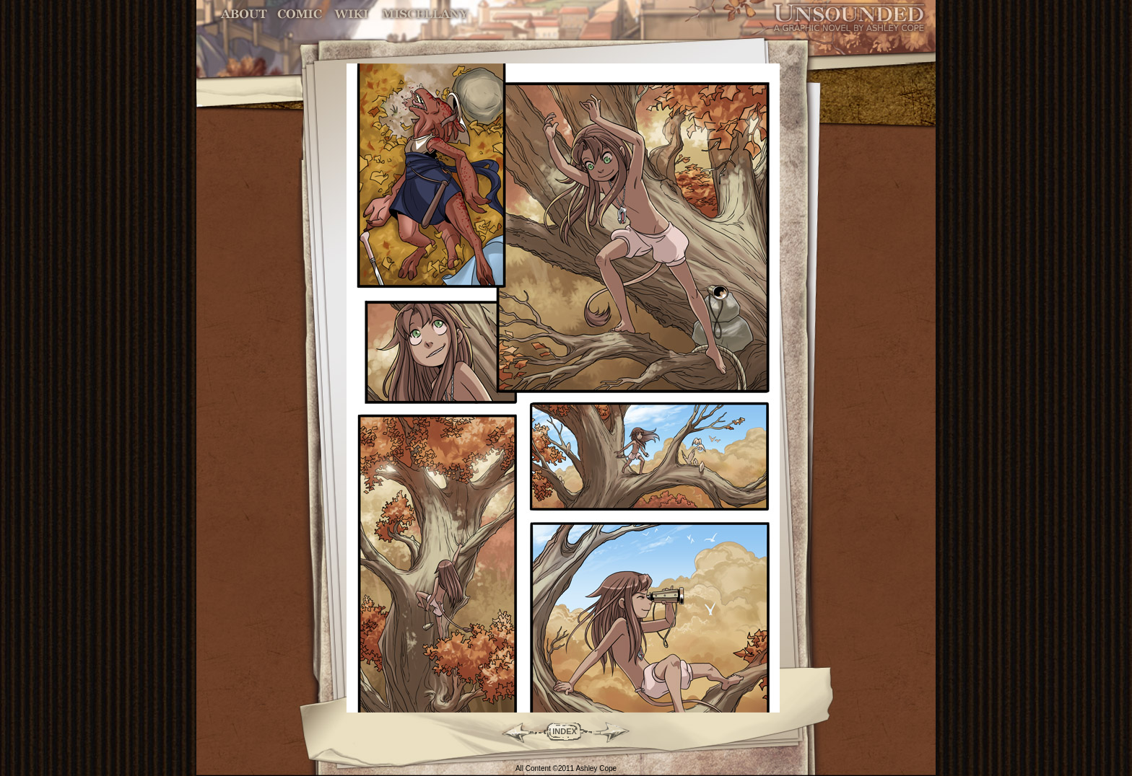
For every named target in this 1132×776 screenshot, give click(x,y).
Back (512, 731)
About (245, 14)
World (352, 14)
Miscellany (425, 14)
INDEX (564, 731)
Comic (300, 14)
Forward (617, 731)
